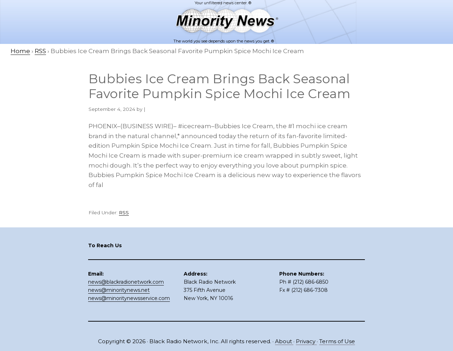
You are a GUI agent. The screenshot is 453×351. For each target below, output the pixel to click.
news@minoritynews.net (119, 290)
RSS (124, 212)
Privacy (306, 341)
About (284, 341)
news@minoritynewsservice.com (129, 298)
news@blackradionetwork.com (126, 282)
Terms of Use (337, 341)
